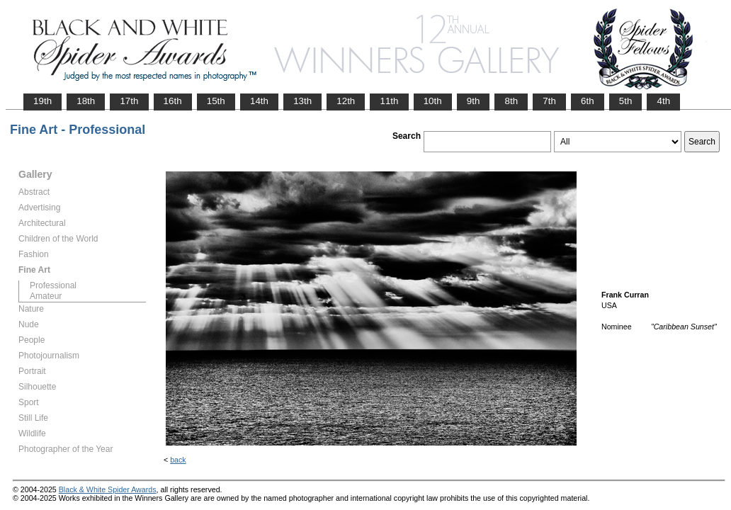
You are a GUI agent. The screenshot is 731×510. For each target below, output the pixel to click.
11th (389, 101)
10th (433, 101)
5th (625, 101)
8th (511, 101)
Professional (53, 285)
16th (173, 101)
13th (302, 101)
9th (473, 101)
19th (43, 101)
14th (259, 101)
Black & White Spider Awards (108, 489)
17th (129, 101)
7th (549, 101)
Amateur (46, 296)
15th (216, 101)
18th (86, 101)
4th (663, 101)
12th (346, 101)
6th (587, 101)
